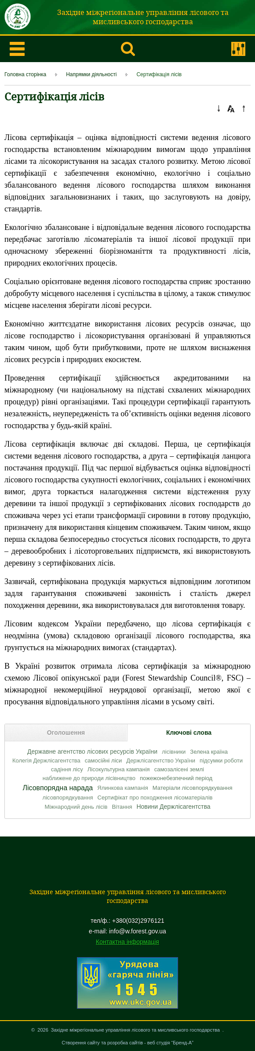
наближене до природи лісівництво (89, 778)
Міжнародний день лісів (75, 806)
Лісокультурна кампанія (118, 769)
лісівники (174, 751)
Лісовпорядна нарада (57, 788)
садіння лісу (67, 769)
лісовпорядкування (68, 797)
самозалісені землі (179, 769)
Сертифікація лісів (159, 74)
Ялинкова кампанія (122, 788)
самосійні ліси (103, 760)
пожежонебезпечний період (176, 778)
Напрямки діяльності (91, 74)
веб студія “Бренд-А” (170, 1042)
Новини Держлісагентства (173, 806)
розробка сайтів (125, 1042)
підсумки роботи (221, 760)
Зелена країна (209, 751)
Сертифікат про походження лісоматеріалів (155, 797)
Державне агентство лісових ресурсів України (92, 751)
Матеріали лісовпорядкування (193, 788)
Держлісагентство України (160, 760)
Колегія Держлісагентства (46, 760)
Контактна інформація (127, 941)
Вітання (122, 806)
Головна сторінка (25, 74)
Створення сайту (81, 1042)
